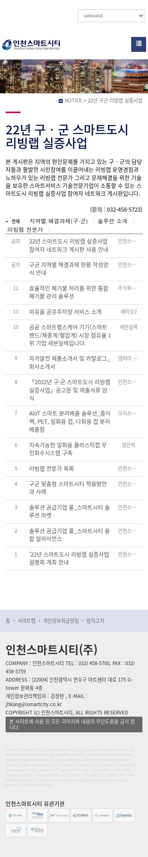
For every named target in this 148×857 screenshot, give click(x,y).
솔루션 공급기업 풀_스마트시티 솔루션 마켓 (69, 511)
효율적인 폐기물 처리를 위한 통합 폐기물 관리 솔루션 (68, 292)
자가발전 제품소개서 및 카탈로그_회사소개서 (69, 362)
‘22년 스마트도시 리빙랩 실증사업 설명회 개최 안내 (69, 558)
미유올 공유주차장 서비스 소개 (65, 312)
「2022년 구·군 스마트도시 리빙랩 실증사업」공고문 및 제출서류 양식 (69, 390)
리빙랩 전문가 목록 (51, 469)
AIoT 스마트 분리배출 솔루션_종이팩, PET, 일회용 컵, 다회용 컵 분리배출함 (70, 421)
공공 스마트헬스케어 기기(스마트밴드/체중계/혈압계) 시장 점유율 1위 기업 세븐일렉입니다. (70, 335)
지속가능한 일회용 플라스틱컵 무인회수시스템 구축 (68, 449)
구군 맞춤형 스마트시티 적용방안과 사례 (68, 488)
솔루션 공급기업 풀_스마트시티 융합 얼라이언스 (69, 535)
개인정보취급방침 (61, 620)
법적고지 (95, 620)
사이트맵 (27, 620)
